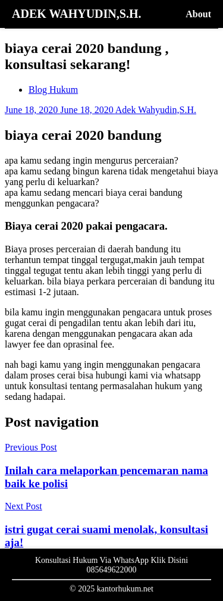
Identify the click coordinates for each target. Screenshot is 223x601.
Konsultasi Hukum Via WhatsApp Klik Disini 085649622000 (111, 565)
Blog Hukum (53, 89)
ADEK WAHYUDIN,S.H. (76, 13)
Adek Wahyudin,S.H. (155, 110)
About (198, 14)
